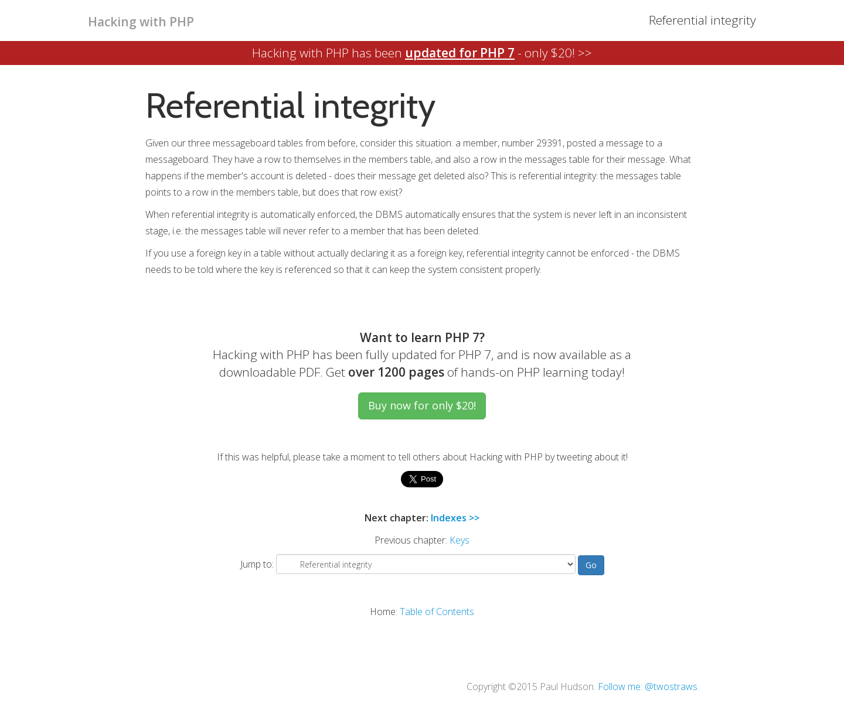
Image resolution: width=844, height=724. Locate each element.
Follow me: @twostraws (647, 686)
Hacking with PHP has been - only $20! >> (422, 53)
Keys (459, 540)
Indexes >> (455, 517)
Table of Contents (437, 611)
